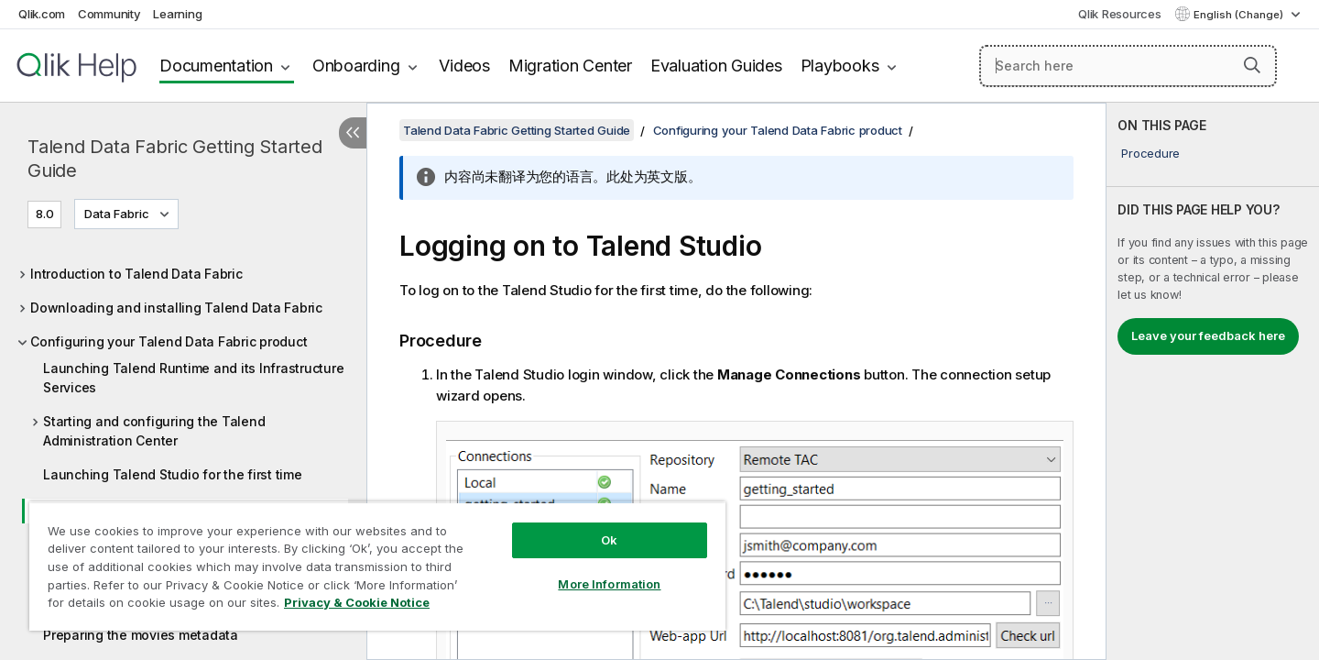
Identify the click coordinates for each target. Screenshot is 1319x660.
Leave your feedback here (1208, 335)
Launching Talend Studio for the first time (172, 474)
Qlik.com (41, 13)
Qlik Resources (1119, 13)
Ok (609, 540)
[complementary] (1212, 381)
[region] (377, 566)
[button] (1252, 65)
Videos (464, 65)
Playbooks (840, 65)
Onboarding (356, 65)
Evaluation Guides (716, 65)
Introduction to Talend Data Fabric (136, 273)
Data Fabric (116, 213)
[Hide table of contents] (352, 132)
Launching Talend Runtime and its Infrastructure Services (193, 377)
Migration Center (570, 65)
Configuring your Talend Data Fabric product (168, 341)
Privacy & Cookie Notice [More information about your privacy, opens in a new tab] (357, 602)
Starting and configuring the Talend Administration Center (154, 430)
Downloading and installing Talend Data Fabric (176, 307)
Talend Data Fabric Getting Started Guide (174, 159)
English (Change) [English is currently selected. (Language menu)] (1240, 14)
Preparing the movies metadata (140, 635)
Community (109, 13)
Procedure (1150, 153)
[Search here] (1128, 66)
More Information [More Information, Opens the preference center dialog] (609, 584)
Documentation (216, 65)
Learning (177, 13)
